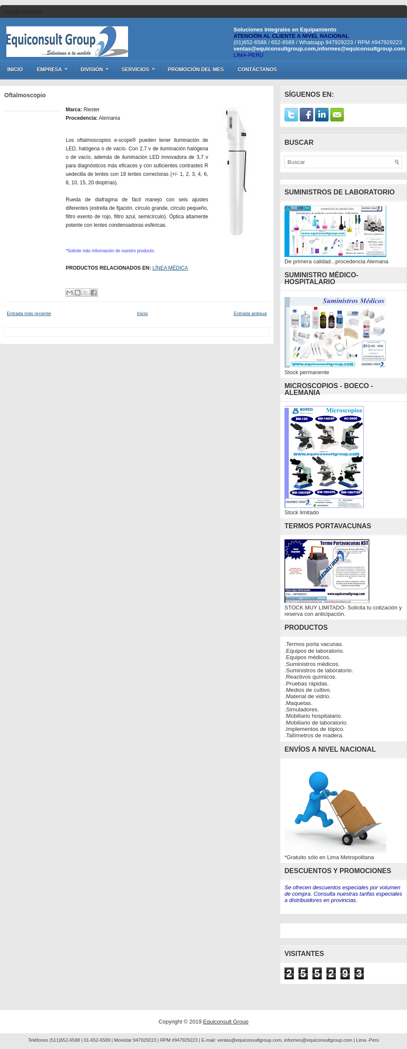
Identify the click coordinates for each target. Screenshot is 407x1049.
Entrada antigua (250, 313)
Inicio (15, 70)
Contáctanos (257, 70)
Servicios (141, 67)
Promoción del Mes (196, 70)
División (97, 67)
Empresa (55, 67)
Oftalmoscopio (25, 95)
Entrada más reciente (29, 313)
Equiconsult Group (225, 1021)
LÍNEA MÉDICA (170, 268)
